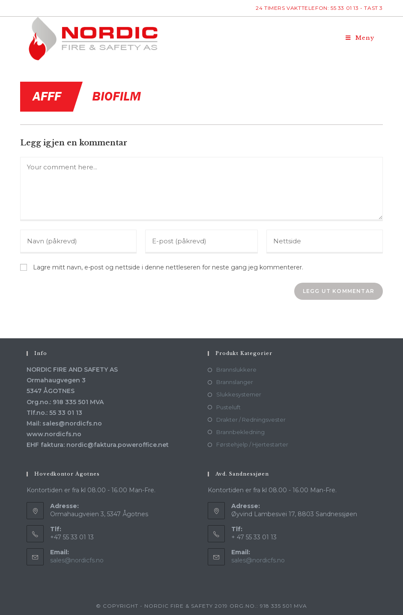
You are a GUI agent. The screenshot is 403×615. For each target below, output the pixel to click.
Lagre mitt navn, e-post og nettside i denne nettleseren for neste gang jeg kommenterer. (168, 267)
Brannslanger (234, 381)
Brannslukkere (236, 369)
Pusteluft (228, 407)
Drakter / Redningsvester (251, 419)
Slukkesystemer (238, 394)
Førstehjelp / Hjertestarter (252, 444)
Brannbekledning (240, 432)
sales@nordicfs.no (77, 560)
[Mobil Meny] (360, 38)
